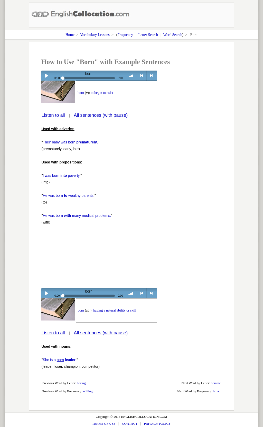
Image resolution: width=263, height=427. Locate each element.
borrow (216, 383)
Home (69, 35)
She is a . (60, 360)
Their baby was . (70, 142)
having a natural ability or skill (114, 310)
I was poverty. (61, 175)
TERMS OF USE (104, 423)
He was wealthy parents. (69, 195)
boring (81, 383)
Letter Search (148, 35)
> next (152, 76)
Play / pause (46, 76)
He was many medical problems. (77, 216)
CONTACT (129, 423)
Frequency (125, 35)
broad (217, 391)
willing (87, 391)
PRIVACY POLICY (157, 423)
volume (131, 76)
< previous (141, 76)
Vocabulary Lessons (95, 35)
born (81, 93)
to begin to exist (102, 93)
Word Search (172, 35)
